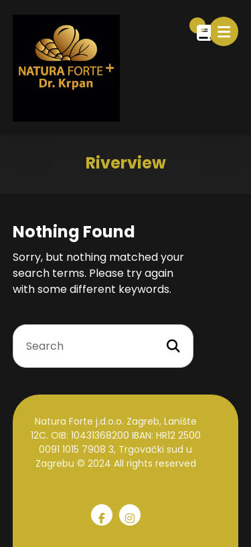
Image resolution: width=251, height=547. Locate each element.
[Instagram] (130, 515)
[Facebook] (101, 515)
